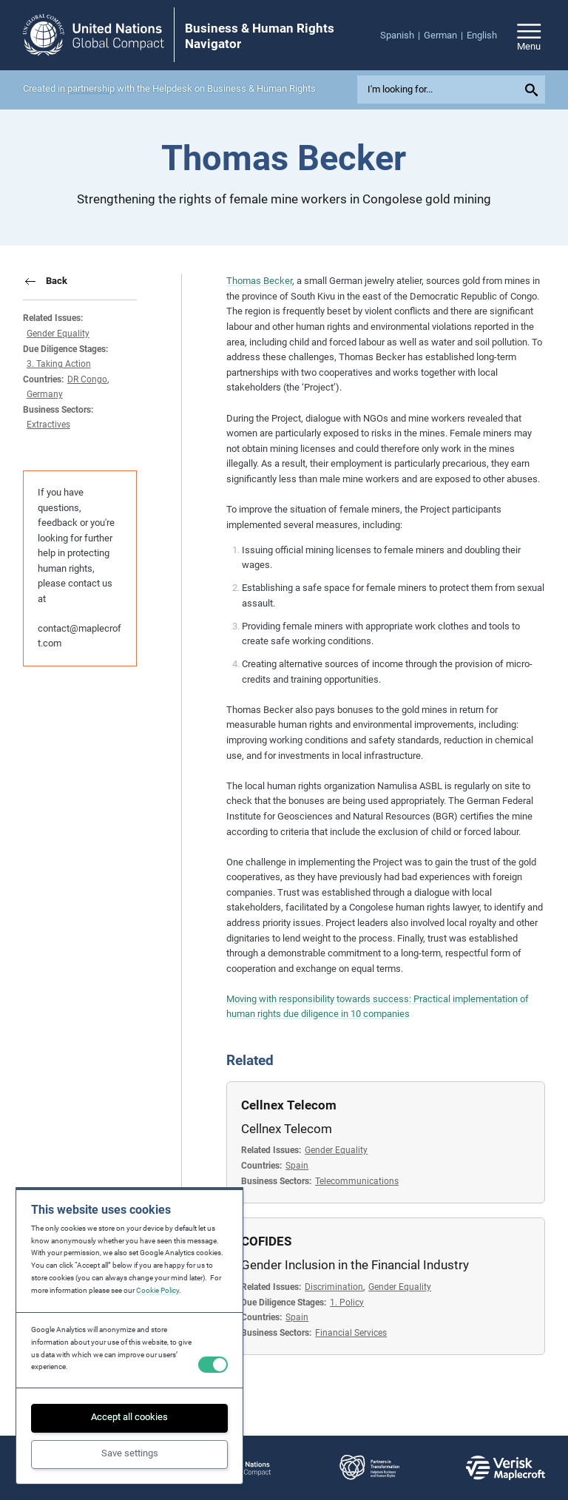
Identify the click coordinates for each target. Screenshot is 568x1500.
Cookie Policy (157, 1290)
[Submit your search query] (533, 89)
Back (56, 280)
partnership (91, 88)
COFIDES (266, 1241)
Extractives (48, 424)
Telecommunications (357, 1181)
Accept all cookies (129, 1416)
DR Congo (87, 379)
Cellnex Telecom (289, 1105)
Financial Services (351, 1333)
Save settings (129, 1453)
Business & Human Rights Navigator (259, 35)
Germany (45, 394)
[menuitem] (402, 36)
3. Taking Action (59, 364)
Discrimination (334, 1287)
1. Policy (347, 1302)
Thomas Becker (259, 280)
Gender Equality (58, 333)
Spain (296, 1166)
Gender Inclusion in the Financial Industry (355, 1264)
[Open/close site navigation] (529, 35)
